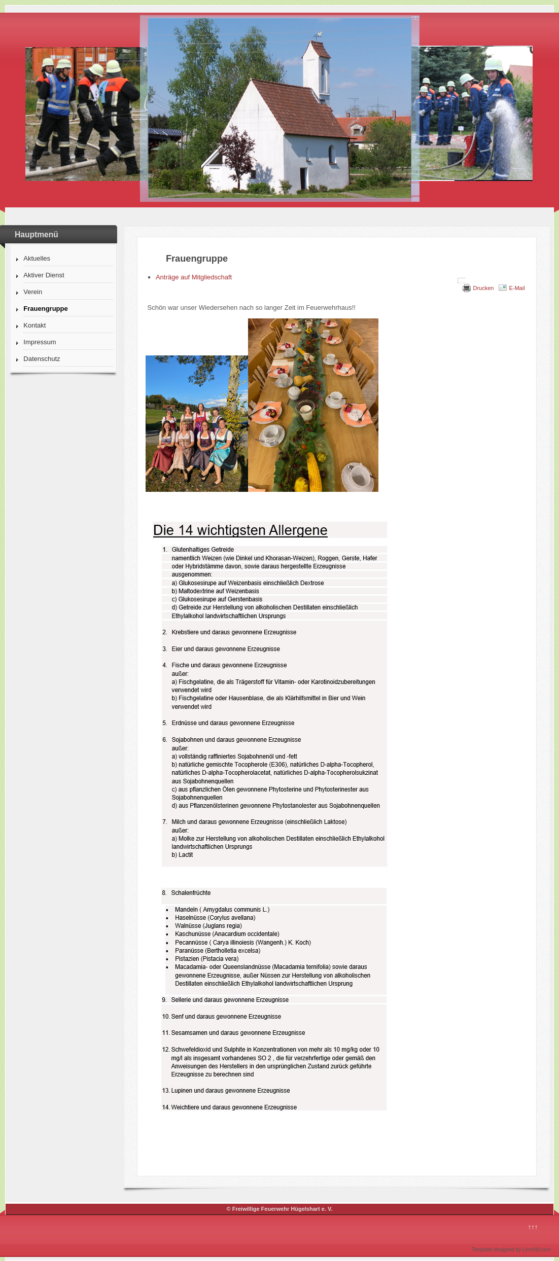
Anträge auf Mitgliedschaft (194, 277)
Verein (32, 292)
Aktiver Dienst (43, 275)
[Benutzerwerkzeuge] (462, 281)
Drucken (483, 288)
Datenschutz (41, 359)
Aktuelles (36, 258)
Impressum (39, 342)
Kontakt (34, 325)
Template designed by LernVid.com (511, 1249)
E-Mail (517, 288)
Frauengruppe (45, 308)
